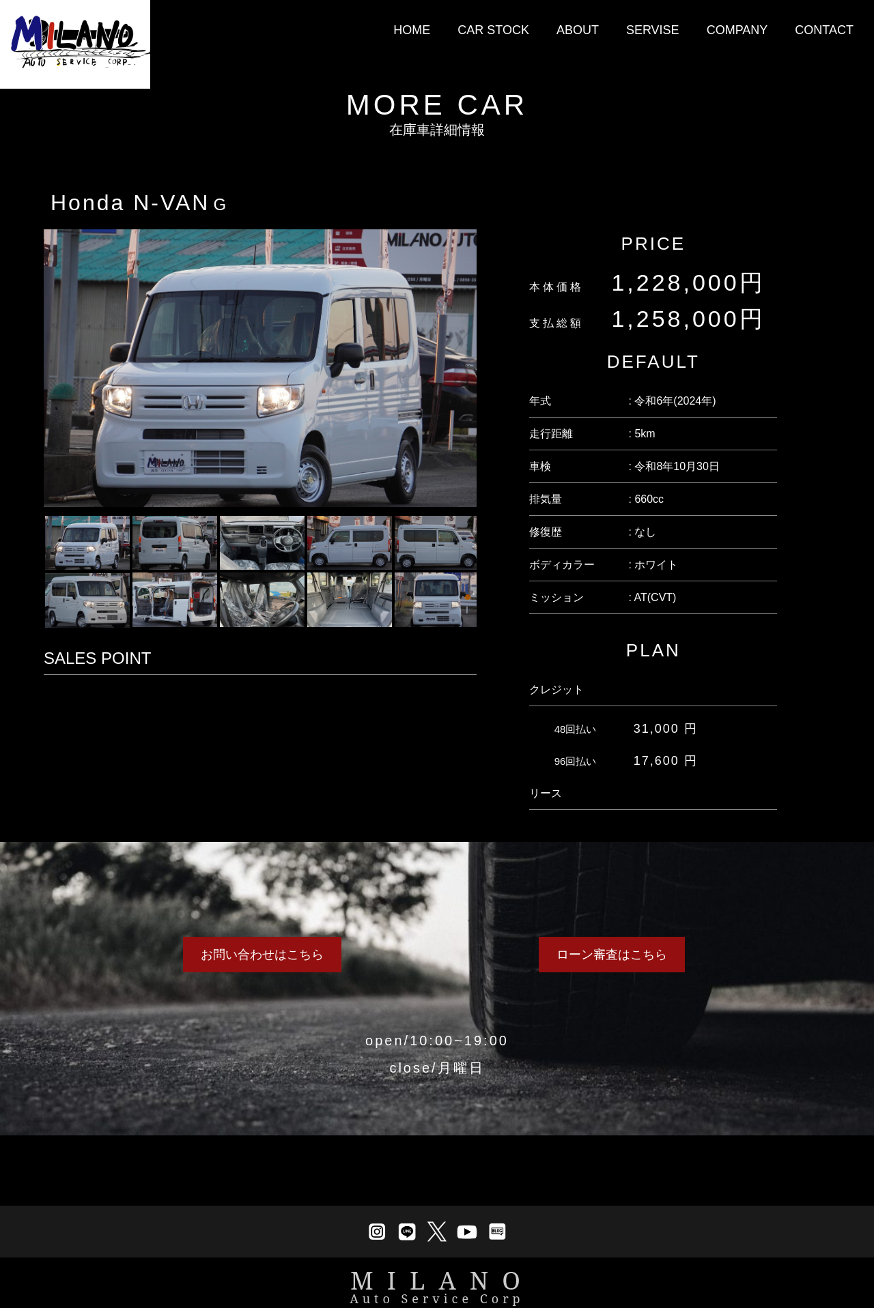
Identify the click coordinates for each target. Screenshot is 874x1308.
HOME (411, 30)
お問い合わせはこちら (262, 954)
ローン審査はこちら (611, 954)
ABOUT (577, 30)
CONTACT (824, 30)
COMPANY (737, 30)
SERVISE (652, 30)
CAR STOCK (493, 30)
